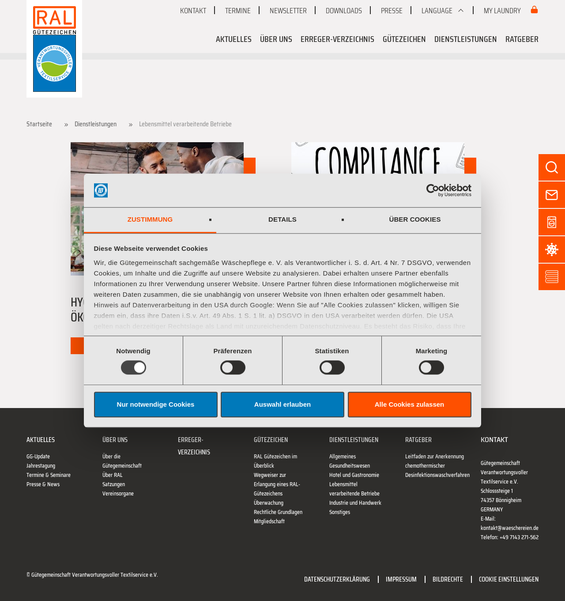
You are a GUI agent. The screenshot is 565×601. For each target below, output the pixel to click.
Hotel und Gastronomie (354, 475)
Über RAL (112, 475)
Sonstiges (339, 512)
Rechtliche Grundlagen (278, 512)
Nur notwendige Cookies (156, 404)
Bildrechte (448, 579)
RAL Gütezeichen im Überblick (275, 461)
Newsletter (288, 10)
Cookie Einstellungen (509, 579)
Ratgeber (522, 39)
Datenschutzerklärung (337, 579)
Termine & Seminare (48, 475)
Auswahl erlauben (282, 404)
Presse (392, 10)
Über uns (276, 39)
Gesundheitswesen (349, 465)
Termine (238, 10)
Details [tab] (282, 219)
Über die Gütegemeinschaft (122, 461)
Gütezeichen (404, 39)
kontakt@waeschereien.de (510, 528)
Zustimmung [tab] (150, 219)
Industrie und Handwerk (355, 503)
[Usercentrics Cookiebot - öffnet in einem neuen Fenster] (432, 190)
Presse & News (43, 484)
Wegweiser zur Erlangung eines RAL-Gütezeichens (277, 484)
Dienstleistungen (465, 39)
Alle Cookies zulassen (409, 404)
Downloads (344, 10)
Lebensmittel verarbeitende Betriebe (354, 489)
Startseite (39, 124)
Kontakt (193, 10)
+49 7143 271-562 (519, 537)
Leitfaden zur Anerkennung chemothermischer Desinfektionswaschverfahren (437, 465)
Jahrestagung (40, 465)
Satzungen (113, 484)
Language (437, 10)
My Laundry (503, 10)
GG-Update (38, 456)
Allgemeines (342, 456)
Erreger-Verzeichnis (337, 39)
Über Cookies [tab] (415, 219)
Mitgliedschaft (269, 521)
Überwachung (268, 503)
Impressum (401, 579)
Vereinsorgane (118, 493)
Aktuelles (234, 39)
